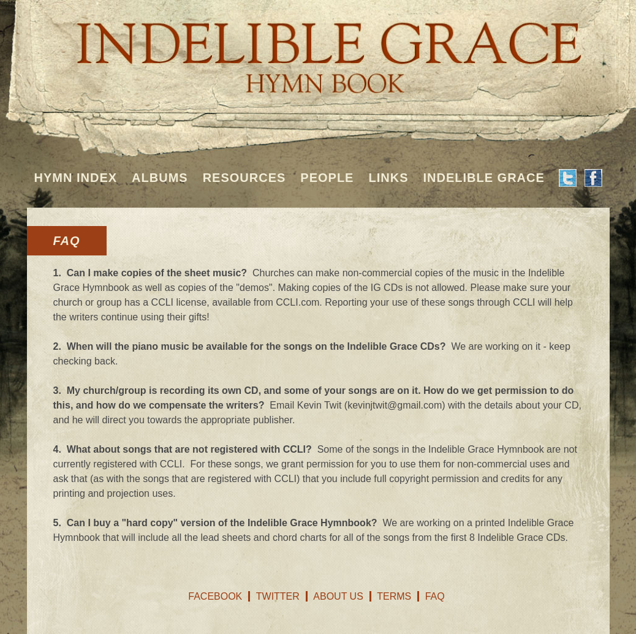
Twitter (278, 596)
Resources (244, 177)
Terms (394, 596)
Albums (160, 177)
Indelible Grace (483, 177)
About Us (338, 596)
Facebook (215, 596)
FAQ (435, 596)
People (327, 177)
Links (388, 177)
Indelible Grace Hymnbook (318, 49)
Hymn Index (76, 177)
